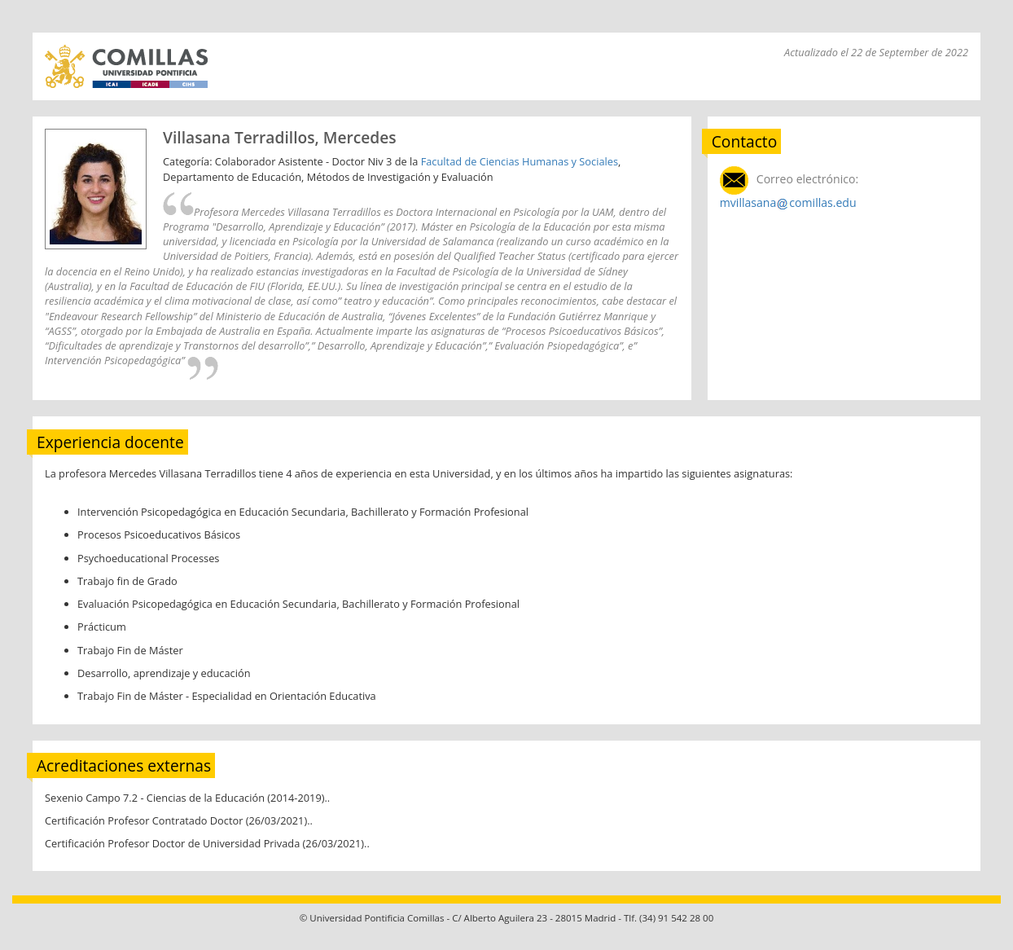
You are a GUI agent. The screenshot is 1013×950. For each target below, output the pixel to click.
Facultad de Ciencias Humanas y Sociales (519, 161)
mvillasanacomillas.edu (788, 202)
